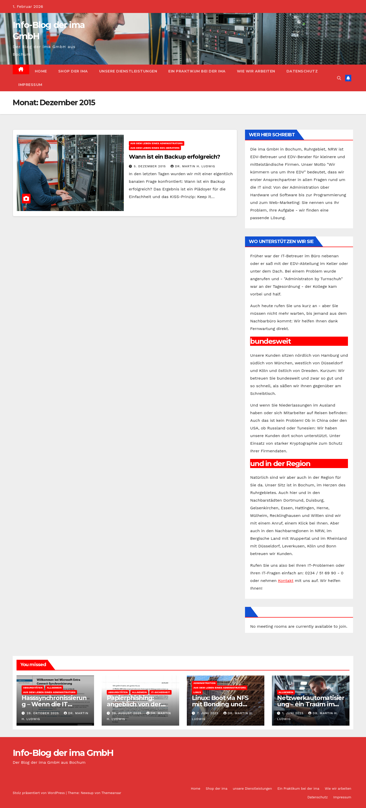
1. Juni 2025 (293, 713)
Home (41, 71)
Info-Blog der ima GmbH (63, 752)
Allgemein (54, 687)
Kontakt (286, 580)
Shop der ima (73, 71)
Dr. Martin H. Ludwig (193, 166)
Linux (197, 692)
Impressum (30, 84)
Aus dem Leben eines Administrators (156, 143)
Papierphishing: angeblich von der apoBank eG (134, 704)
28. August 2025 (127, 713)
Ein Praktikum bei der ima (197, 71)
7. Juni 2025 (208, 713)
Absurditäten (32, 687)
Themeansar (111, 793)
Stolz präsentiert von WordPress (39, 793)
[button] (339, 78)
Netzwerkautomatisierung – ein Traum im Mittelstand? (310, 704)
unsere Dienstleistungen (128, 71)
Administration (204, 683)
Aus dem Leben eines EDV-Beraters (155, 147)
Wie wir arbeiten (256, 71)
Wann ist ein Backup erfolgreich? (174, 156)
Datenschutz (302, 71)
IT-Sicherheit (160, 692)
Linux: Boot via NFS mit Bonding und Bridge (220, 704)
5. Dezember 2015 (150, 166)
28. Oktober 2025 (43, 713)
